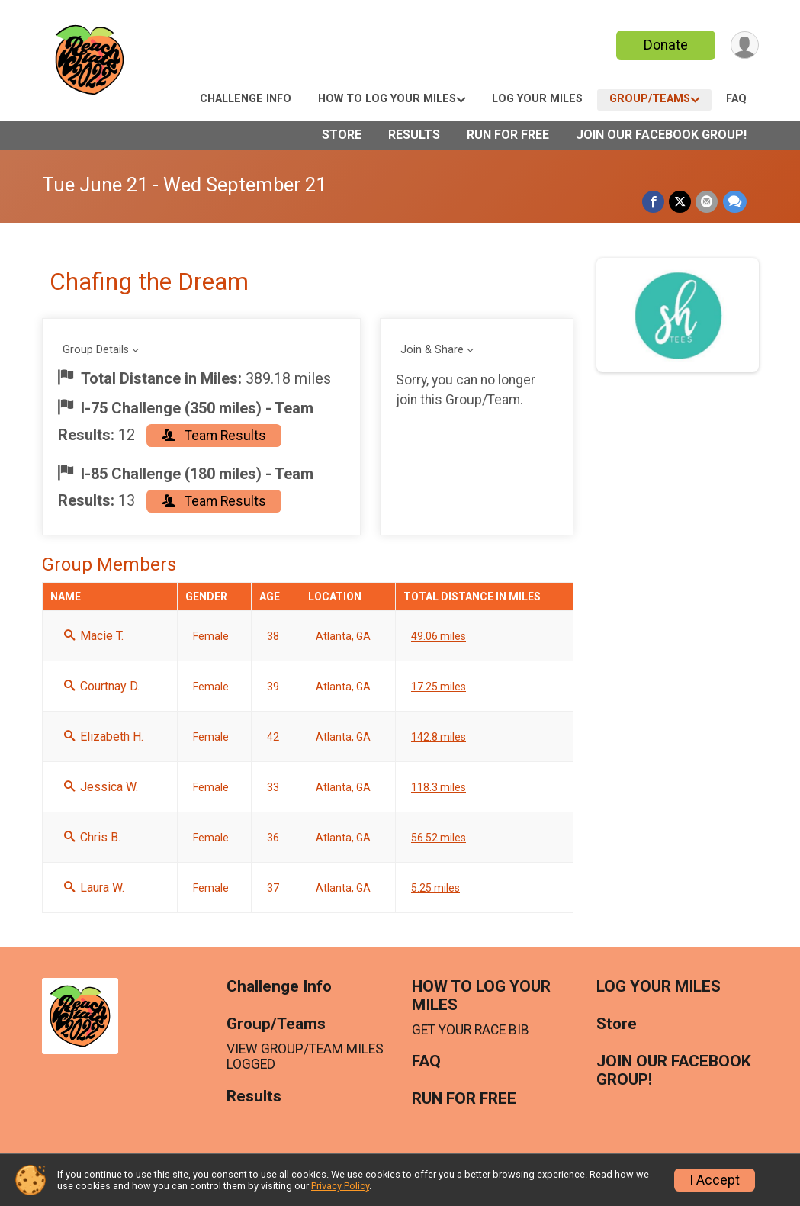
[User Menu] (745, 45)
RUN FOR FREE (508, 134)
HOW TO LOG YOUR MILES (387, 98)
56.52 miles (438, 837)
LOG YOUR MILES (537, 98)
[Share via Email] (707, 202)
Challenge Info (245, 98)
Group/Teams (649, 98)
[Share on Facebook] (654, 202)
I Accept (714, 1180)
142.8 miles (438, 737)
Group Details (96, 349)
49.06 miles (438, 636)
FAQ (736, 98)
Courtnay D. (102, 686)
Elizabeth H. (103, 736)
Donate (665, 45)
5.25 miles (435, 888)
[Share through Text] (735, 202)
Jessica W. (101, 787)
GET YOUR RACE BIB (470, 1029)
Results (414, 134)
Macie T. (94, 636)
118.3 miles (438, 787)
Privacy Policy (340, 1186)
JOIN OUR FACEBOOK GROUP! (661, 134)
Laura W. (94, 887)
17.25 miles (438, 686)
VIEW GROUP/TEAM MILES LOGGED (305, 1056)
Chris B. (92, 837)
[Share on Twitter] (681, 202)
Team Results (214, 435)
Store (341, 134)
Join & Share (432, 349)
